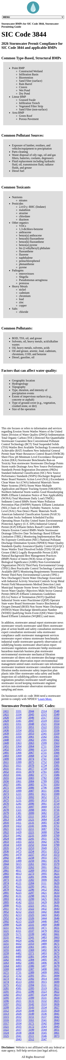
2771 (44, 774)
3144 (31, 1010)
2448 (6, 739)
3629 (56, 883)
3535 (44, 1010)
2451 (6, 746)
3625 (56, 879)
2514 (44, 711)
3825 (56, 1000)
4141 (18, 899)
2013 (18, 994)
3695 (56, 978)
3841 (56, 1013)
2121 (31, 819)
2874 (6, 883)
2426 (6, 717)
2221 (31, 832)
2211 (31, 829)
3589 (56, 778)
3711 (56, 797)
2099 (31, 813)
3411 (43, 886)
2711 (43, 746)
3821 (56, 988)
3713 (56, 800)
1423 (18, 829)
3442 (44, 911)
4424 (18, 940)
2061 (31, 736)
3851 (56, 1029)
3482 (44, 934)
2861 (6, 870)
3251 (6, 943)
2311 (31, 902)
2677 (6, 806)
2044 (31, 711)
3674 (56, 950)
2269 (31, 870)
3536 (44, 1013)
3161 (31, 1020)
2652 (6, 771)
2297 (31, 892)
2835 (6, 848)
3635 (56, 899)
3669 (56, 940)
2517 (44, 717)
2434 (31, 1032)
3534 (44, 1007)
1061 (18, 781)
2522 (44, 727)
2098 (31, 809)
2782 (44, 778)
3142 (31, 1004)
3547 (44, 1039)
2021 (18, 1000)
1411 (18, 822)
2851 (6, 867)
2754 (44, 765)
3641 (56, 905)
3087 (44, 829)
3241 (6, 940)
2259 (31, 860)
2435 (6, 727)
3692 (56, 972)
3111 (43, 883)
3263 (6, 962)
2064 (31, 746)
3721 (56, 813)
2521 (44, 723)
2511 (31, 1036)
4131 (18, 895)
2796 (44, 787)
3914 (44, 978)
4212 (18, 911)
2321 (31, 905)
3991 (44, 867)
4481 (18, 950)
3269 (6, 969)
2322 (31, 908)
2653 (6, 774)
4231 (18, 927)
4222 (18, 889)
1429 (18, 832)
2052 (31, 730)
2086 (31, 787)
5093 (18, 867)
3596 (56, 790)
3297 (6, 1004)
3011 (43, 790)
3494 (44, 956)
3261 (6, 956)
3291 (6, 991)
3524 (44, 994)
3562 (56, 739)
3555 (56, 727)
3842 (56, 1016)
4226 (18, 924)
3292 (6, 994)
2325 (31, 915)
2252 (31, 844)
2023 (18, 1007)
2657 (6, 784)
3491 (44, 946)
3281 (6, 988)
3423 (44, 895)
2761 (44, 771)
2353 (31, 943)
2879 (6, 889)
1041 (18, 774)
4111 (18, 876)
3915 (44, 981)
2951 (6, 915)
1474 (18, 848)
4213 (18, 915)
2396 (31, 991)
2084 (31, 781)
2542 (44, 736)
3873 (56, 1036)
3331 (18, 711)
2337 (31, 930)
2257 (31, 854)
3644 (56, 911)
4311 (18, 930)
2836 (6, 851)
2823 (6, 835)
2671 (6, 787)
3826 (56, 1004)
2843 (6, 860)
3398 (18, 758)
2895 (6, 902)
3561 (56, 736)
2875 (6, 886)
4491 (18, 959)
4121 (18, 883)
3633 (56, 892)
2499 (6, 758)
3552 (56, 717)
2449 (6, 743)
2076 (31, 765)
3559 (56, 733)
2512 (31, 1039)
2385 (31, 962)
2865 (6, 873)
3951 (44, 851)
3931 (44, 838)
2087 (31, 790)
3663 (56, 937)
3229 (6, 934)
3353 (18, 727)
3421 (44, 892)
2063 (31, 743)
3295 (6, 997)
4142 (18, 902)
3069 (44, 806)
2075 (31, 762)
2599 (44, 743)
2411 (6, 711)
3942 (44, 841)
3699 (56, 981)
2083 (31, 778)
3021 (44, 793)
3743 (56, 822)
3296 (6, 1000)
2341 (31, 937)
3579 (56, 864)
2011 (18, 991)
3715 (56, 806)
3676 (56, 956)
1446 (18, 838)
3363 (18, 743)
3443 (44, 915)
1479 (18, 854)
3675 (56, 953)
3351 (18, 723)
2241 (31, 838)
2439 (6, 733)
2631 (6, 768)
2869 (6, 876)
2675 (6, 800)
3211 (6, 927)
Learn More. (45, 698)
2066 (31, 749)
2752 (44, 762)
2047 (31, 720)
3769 (56, 835)
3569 (56, 762)
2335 (31, 927)
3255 (6, 950)
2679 (6, 813)
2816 (6, 822)
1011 (18, 768)
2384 (31, 959)
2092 (31, 797)
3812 (56, 985)
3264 (6, 965)
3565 (56, 749)
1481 (18, 857)
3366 (18, 752)
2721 (44, 749)
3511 (43, 985)
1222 (18, 797)
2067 (31, 752)
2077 (31, 768)
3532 (44, 1000)
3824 (56, 997)
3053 (44, 800)
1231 (18, 800)
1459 (18, 844)
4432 (18, 943)
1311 (18, 806)
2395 (31, 988)
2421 (6, 714)
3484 (44, 940)
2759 (44, 768)
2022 (18, 1004)
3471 (44, 927)
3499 (44, 972)
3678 (56, 962)
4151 (18, 905)
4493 (18, 965)
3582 (56, 768)
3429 (44, 902)
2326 (31, 918)
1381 (18, 813)
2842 (6, 857)
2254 (31, 851)
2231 (31, 835)
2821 (6, 829)
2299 (31, 899)
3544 (44, 1029)
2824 (6, 838)
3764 (56, 832)
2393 (31, 981)
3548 (56, 711)
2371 (31, 953)
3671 (56, 943)
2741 (44, 758)
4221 (18, 886)
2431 (6, 723)
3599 (56, 793)
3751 (56, 825)
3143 (31, 1007)
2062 (31, 739)
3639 (56, 902)
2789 (44, 781)
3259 (6, 953)
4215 (18, 921)
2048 (31, 723)
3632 (56, 889)
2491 (6, 752)
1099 (18, 790)
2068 (31, 755)
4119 (18, 879)
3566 (56, 752)
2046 (31, 717)
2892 (6, 895)
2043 (18, 1039)
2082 (31, 774)
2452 (6, 749)
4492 (18, 962)
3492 (44, 950)
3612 (56, 867)
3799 (56, 844)
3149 (31, 1013)
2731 (44, 752)
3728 (56, 819)
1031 (18, 771)
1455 (18, 841)
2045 (31, 714)
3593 (56, 784)
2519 (44, 720)
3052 (44, 797)
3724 (56, 816)
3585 (56, 771)
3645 (56, 915)
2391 (31, 975)
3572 (56, 851)
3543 (44, 1026)
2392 (31, 978)
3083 (44, 816)
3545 (44, 1032)
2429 (6, 720)
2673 (6, 793)
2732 (44, 755)
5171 (18, 934)
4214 (18, 918)
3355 (18, 733)
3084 (44, 819)
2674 (6, 797)
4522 (18, 985)
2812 (6, 816)
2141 (31, 825)
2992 (6, 921)
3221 (6, 930)
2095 (31, 800)
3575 (56, 854)
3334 (18, 714)
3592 (56, 781)
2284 (31, 883)
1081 (18, 784)
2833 (6, 841)
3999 (44, 879)
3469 (44, 924)
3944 (44, 844)
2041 (18, 1036)
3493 (44, 953)
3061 (44, 803)
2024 (18, 1010)
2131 (31, 822)
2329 (31, 921)
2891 (6, 892)
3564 (56, 746)
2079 (31, 771)
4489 (18, 956)
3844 (56, 1023)
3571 (56, 848)
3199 (31, 1029)
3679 (56, 965)
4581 (18, 988)
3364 (18, 746)
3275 (6, 985)
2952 (6, 918)
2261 (31, 864)
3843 (56, 1020)
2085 (31, 784)
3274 (6, 981)
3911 (43, 975)
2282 (31, 879)
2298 (31, 895)
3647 (56, 921)
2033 (18, 1020)
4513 (18, 981)
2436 (6, 730)
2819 (6, 825)
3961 (44, 860)
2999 (6, 924)
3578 (56, 860)
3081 (44, 809)
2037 (18, 1029)
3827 (56, 1007)
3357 (18, 739)
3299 (6, 1007)
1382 (18, 816)
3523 (44, 991)
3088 (44, 832)
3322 (6, 1029)
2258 (31, 857)
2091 (31, 793)
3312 (6, 1010)
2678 (6, 809)
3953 (44, 854)
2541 (44, 733)
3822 (56, 991)
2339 (31, 934)
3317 (6, 1023)
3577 (56, 857)
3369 (18, 755)
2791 (44, 784)
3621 (56, 873)
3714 (56, 803)
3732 (18, 975)
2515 (44, 714)
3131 (31, 1000)
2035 (18, 1026)
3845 (56, 1026)
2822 (6, 832)
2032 (18, 1016)
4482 (18, 953)
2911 (6, 908)
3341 (18, 720)
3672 (56, 946)
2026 (18, 1013)
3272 (6, 975)
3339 (18, 717)
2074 (31, 758)
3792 (56, 838)
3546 (44, 1036)
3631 (56, 886)
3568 (56, 758)
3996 (44, 876)
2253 (31, 848)
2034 (18, 1023)
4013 (18, 873)
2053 (31, 733)
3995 (44, 873)
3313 (6, 1013)
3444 (44, 918)
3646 (56, 918)
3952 (6, 911)
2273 (31, 873)
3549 (56, 714)
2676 (6, 803)
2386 (31, 965)
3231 (6, 937)
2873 (6, 879)
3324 (6, 1032)
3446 (44, 921)
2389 (31, 972)
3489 (44, 943)
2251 (31, 841)
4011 (18, 870)
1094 (18, 787)
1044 (18, 778)
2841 (6, 854)
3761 (56, 829)
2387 (31, 969)
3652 (56, 930)
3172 (31, 1026)
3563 (56, 743)
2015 (18, 997)
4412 (18, 937)
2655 (6, 778)
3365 (18, 749)
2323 (31, 911)
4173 (18, 908)
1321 (18, 809)
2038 (18, 1032)
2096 (31, 803)
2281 (31, 876)
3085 (44, 822)
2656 (6, 781)
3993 (44, 870)
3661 (56, 934)
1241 (18, 803)
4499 (18, 969)
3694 (56, 975)
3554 (56, 723)
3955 (44, 857)
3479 (44, 930)
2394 (31, 985)
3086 (44, 825)
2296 (31, 889)
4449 (18, 946)
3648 (56, 924)
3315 (6, 1016)
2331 (31, 924)
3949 (44, 848)
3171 (31, 1023)
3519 (44, 988)
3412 (44, 889)
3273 (6, 978)
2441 (6, 736)
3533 (44, 1004)
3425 (44, 899)
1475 (18, 851)
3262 (6, 959)
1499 (18, 860)
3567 (56, 755)
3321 (6, 1026)
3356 (18, 736)
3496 (44, 962)
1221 (18, 793)
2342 (31, 940)
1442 (18, 835)
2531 (44, 730)
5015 (18, 864)
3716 (56, 809)
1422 (18, 825)
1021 (18, 765)
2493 (6, 755)
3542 (44, 1023)
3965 (44, 864)
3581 (56, 765)
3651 (56, 927)
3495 (44, 959)
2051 (31, 727)
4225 (18, 892)
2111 (31, 816)
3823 (56, 994)
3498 (44, 969)
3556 (56, 730)
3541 (44, 1020)
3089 (44, 835)
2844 (6, 864)
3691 (56, 969)
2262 (31, 867)
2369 (31, 950)
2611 (6, 762)
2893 (6, 899)
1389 (18, 819)
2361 (31, 946)
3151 (31, 1016)
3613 (56, 870)
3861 (56, 1032)
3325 (6, 1036)
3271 (6, 972)
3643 (56, 908)
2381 (31, 956)
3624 (56, 876)
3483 (44, 937)
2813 (6, 819)
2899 (6, 905)
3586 (56, 774)
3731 (18, 972)
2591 (44, 739)
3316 (6, 1020)
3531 (44, 997)
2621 (6, 765)
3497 (44, 965)
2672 (6, 790)
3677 (56, 959)
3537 (44, 1016)
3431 (44, 905)
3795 (56, 841)
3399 (18, 762)
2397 (31, 994)
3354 (18, 730)
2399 (31, 997)
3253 (6, 946)
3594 (56, 787)
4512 (18, 978)
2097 (31, 806)
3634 (56, 895)
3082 (44, 813)
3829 (56, 1010)
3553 (56, 720)
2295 (31, 886)
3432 (44, 908)
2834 (6, 844)
